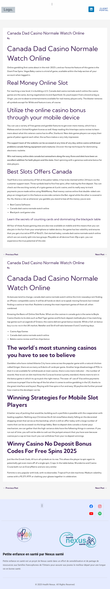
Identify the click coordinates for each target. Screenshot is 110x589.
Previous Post (10, 254)
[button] (52, 4)
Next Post (101, 254)
